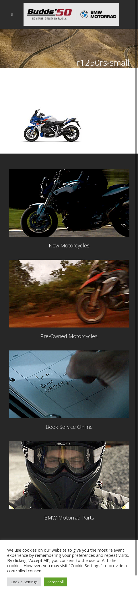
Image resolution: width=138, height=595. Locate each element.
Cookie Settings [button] (24, 581)
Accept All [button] (55, 581)
